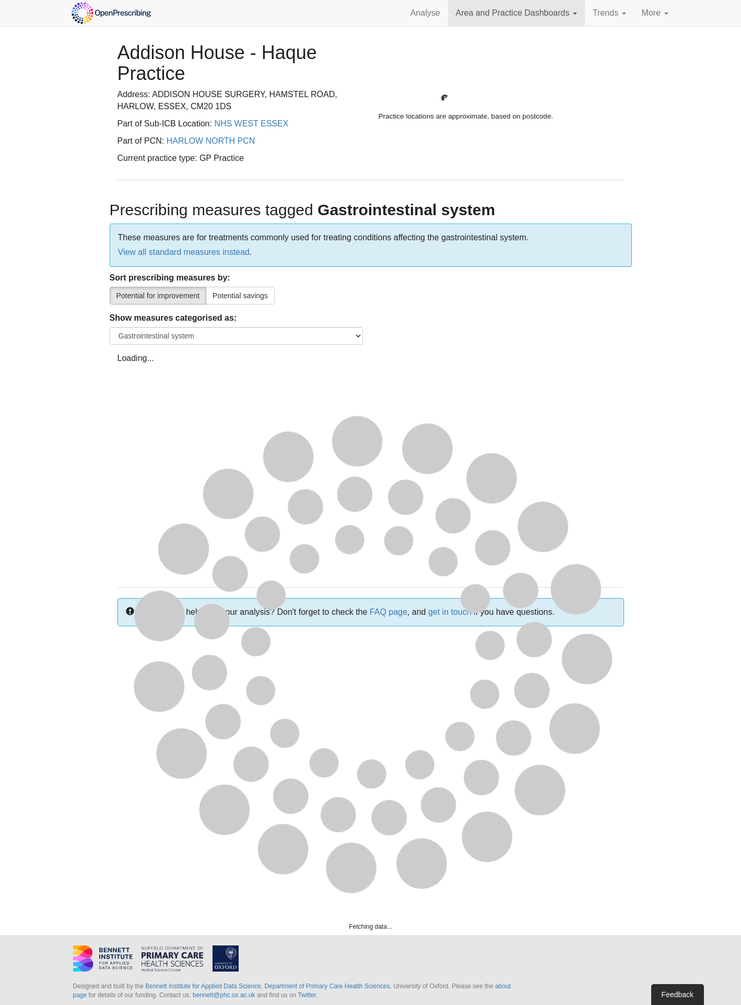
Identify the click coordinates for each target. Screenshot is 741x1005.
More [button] (655, 12)
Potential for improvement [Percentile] (158, 295)
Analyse (425, 12)
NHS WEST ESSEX (251, 123)
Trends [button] (609, 12)
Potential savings (240, 295)
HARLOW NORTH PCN (211, 140)
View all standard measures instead (184, 252)
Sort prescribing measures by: (170, 277)
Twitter (307, 995)
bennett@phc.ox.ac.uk (224, 995)
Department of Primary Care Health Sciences (327, 986)
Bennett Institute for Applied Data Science (203, 986)
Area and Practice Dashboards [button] (516, 12)
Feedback (677, 994)
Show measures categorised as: (173, 317)
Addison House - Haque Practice (217, 63)
